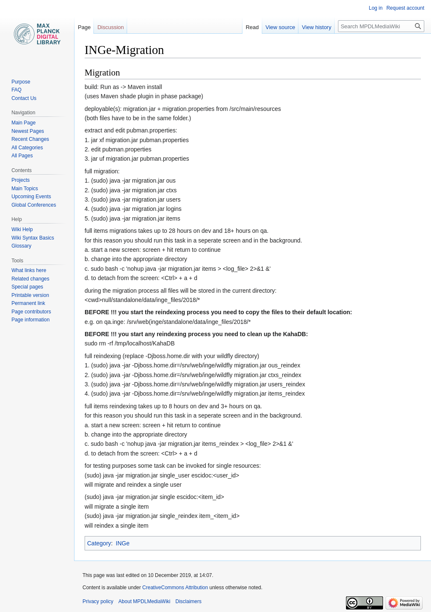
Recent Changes (30, 139)
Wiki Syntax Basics (32, 238)
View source (280, 27)
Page (84, 27)
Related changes (30, 279)
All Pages (22, 156)
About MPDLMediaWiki (144, 601)
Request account (405, 8)
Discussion (110, 27)
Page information (30, 320)
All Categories (27, 148)
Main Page (23, 123)
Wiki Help (22, 229)
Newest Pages (27, 131)
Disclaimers (189, 601)
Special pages (27, 287)
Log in (376, 8)
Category (99, 543)
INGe (123, 543)
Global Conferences (33, 205)
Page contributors (31, 312)
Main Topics (24, 188)
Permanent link (28, 303)
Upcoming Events (31, 197)
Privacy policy (97, 601)
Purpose (20, 82)
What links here (28, 270)
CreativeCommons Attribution (175, 587)
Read (252, 27)
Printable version (30, 295)
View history (316, 27)
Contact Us (23, 98)
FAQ (16, 90)
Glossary (21, 246)
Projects (20, 180)
